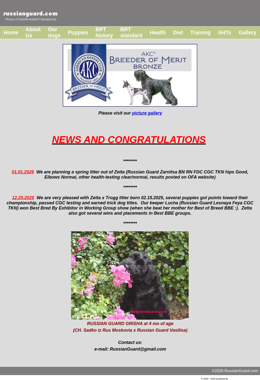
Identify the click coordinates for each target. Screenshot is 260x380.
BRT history (104, 32)
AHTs (224, 33)
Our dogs (54, 32)
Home (11, 33)
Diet (178, 33)
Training (200, 33)
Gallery (247, 33)
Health (158, 33)
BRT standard (131, 32)
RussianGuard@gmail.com (138, 349)
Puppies (78, 33)
